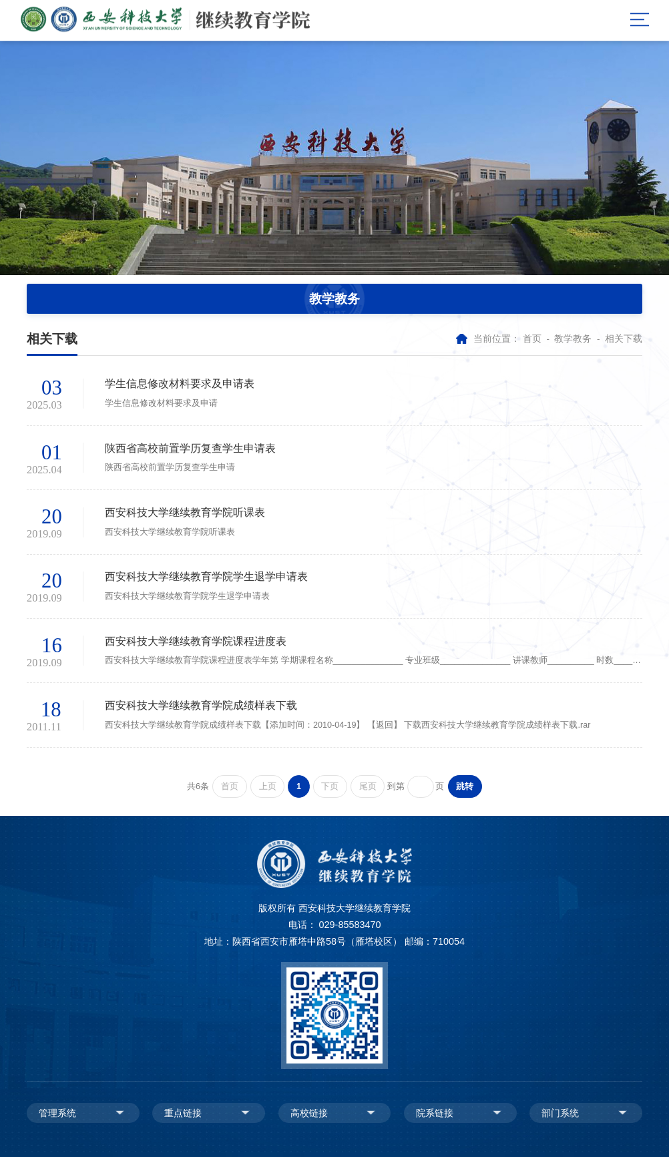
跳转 (464, 786)
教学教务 (573, 339)
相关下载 (623, 339)
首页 (532, 339)
